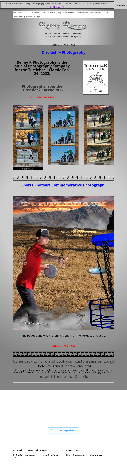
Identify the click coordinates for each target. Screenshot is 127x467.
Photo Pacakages (20, 13)
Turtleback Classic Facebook (43, 13)
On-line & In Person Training (17, 4)
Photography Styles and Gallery (47, 4)
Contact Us (79, 4)
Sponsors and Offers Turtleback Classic (93, 13)
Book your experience (63, 430)
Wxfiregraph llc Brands (97, 4)
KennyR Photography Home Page (26, 17)
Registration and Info (66, 13)
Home (68, 4)
